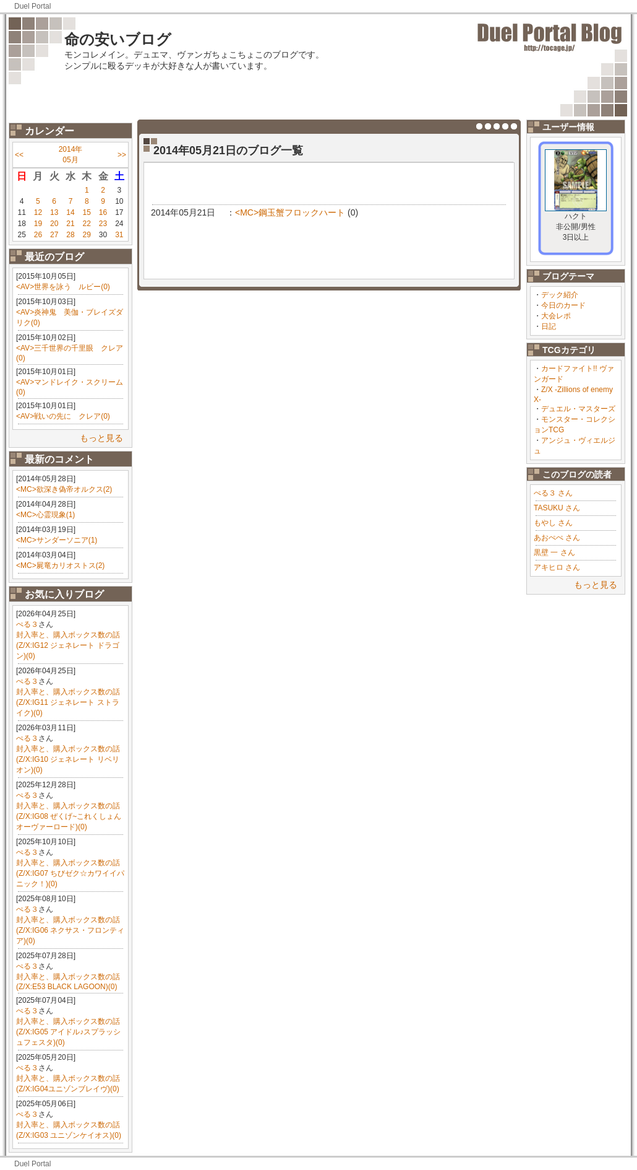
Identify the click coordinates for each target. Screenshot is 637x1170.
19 (38, 223)
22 (87, 223)
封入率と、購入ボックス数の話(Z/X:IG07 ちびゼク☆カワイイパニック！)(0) (70, 873)
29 (87, 234)
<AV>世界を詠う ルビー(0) (63, 286)
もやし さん (553, 522)
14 (70, 212)
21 (70, 223)
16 (103, 212)
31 (119, 234)
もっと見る (101, 438)
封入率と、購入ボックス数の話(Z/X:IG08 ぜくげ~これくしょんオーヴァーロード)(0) (68, 816)
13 (54, 212)
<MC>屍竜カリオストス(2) (60, 565)
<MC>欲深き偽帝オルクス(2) (64, 489)
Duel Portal (32, 6)
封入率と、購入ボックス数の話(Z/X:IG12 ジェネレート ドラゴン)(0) (68, 645)
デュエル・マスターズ (578, 408)
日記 (548, 326)
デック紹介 (559, 294)
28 (70, 234)
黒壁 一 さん (554, 552)
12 (38, 212)
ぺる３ (27, 624)
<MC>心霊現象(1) (45, 514)
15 (87, 212)
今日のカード (563, 305)
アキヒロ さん (557, 567)
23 (103, 223)
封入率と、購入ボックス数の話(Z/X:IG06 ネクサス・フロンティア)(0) (70, 930)
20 (54, 223)
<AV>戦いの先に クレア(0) (63, 416)
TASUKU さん (557, 508)
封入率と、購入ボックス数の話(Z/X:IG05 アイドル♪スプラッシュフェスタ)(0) (68, 1032)
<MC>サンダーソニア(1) (56, 540)
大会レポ (556, 316)
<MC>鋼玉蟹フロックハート (290, 212)
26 (38, 234)
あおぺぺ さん (557, 537)
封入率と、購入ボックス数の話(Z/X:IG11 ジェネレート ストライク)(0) (68, 702)
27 (54, 234)
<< (19, 155)
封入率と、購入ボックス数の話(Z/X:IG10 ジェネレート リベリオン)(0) (68, 759)
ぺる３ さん (553, 493)
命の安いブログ (117, 39)
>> (122, 155)
